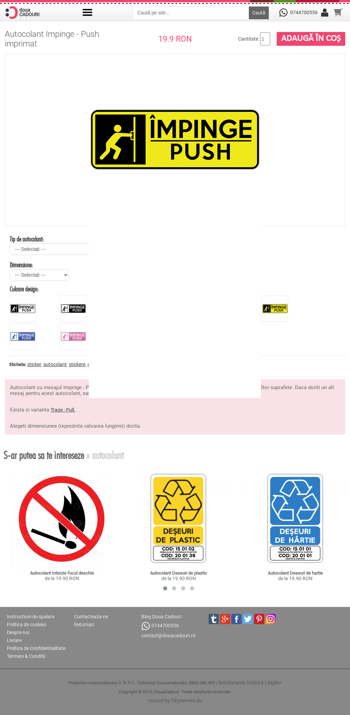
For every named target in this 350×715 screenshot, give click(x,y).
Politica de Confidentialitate (36, 648)
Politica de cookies (26, 624)
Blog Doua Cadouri (161, 616)
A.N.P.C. (127, 682)
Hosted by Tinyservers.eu (175, 700)
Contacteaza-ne (91, 616)
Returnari (84, 624)
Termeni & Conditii (26, 656)
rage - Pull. (64, 410)
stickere (77, 364)
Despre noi (18, 632)
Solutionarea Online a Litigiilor (250, 682)
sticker (34, 364)
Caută (258, 12)
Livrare (14, 640)
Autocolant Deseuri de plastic (178, 573)
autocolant (55, 364)
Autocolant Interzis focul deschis (62, 573)
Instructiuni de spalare (30, 616)
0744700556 (160, 626)
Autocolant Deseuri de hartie (295, 573)
